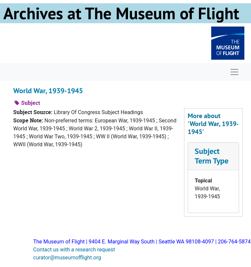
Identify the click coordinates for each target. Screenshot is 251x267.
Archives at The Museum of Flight (121, 13)
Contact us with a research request (74, 249)
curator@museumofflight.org (67, 257)
